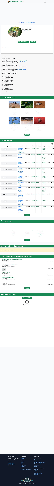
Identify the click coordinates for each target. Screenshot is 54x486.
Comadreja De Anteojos (40, 231)
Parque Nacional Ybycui (40, 233)
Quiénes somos (11, 463)
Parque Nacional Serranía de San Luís (44, 157)
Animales (23, 458)
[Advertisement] (27, 12)
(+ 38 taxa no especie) (22, 60)
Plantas (22, 459)
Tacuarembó (27, 232)
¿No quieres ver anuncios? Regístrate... (27, 22)
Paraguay (14, 113)
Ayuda (22, 467)
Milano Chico (14, 125)
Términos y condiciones (26, 469)
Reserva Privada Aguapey (44, 150)
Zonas (35, 470)
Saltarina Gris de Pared (39, 125)
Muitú (13, 230)
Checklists (33, 41)
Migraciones (23, 465)
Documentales (24, 463)
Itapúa (37, 176)
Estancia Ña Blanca (27, 110)
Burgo (27, 108)
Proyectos (23, 466)
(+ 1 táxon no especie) (22, 66)
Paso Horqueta (14, 111)
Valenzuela (27, 127)
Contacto (28, 30)
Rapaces (36, 474)
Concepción (14, 112)
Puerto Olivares (13, 232)
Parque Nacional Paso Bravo (39, 110)
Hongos (22, 461)
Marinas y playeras (38, 473)
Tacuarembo (27, 233)
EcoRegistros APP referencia (40, 462)
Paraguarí (40, 234)
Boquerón (38, 187)
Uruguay (27, 234)
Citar (9, 466)
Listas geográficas (38, 471)
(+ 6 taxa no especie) (22, 61)
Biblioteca (36, 465)
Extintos (36, 469)
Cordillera (38, 162)
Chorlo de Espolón (14, 109)
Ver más (27, 134)
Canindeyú (38, 168)
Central (37, 148)
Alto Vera (44, 200)
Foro (22, 462)
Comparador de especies (39, 467)
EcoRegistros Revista (38, 463)
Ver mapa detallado (27, 297)
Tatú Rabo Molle (27, 230)
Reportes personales (22, 41)
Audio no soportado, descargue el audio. (9, 149)
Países (35, 466)
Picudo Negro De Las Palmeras (27, 125)
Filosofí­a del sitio (11, 464)
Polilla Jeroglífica (39, 108)
